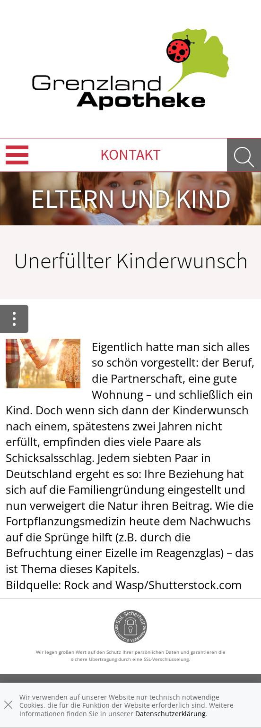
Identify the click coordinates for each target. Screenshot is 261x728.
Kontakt (130, 154)
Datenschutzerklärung (170, 713)
